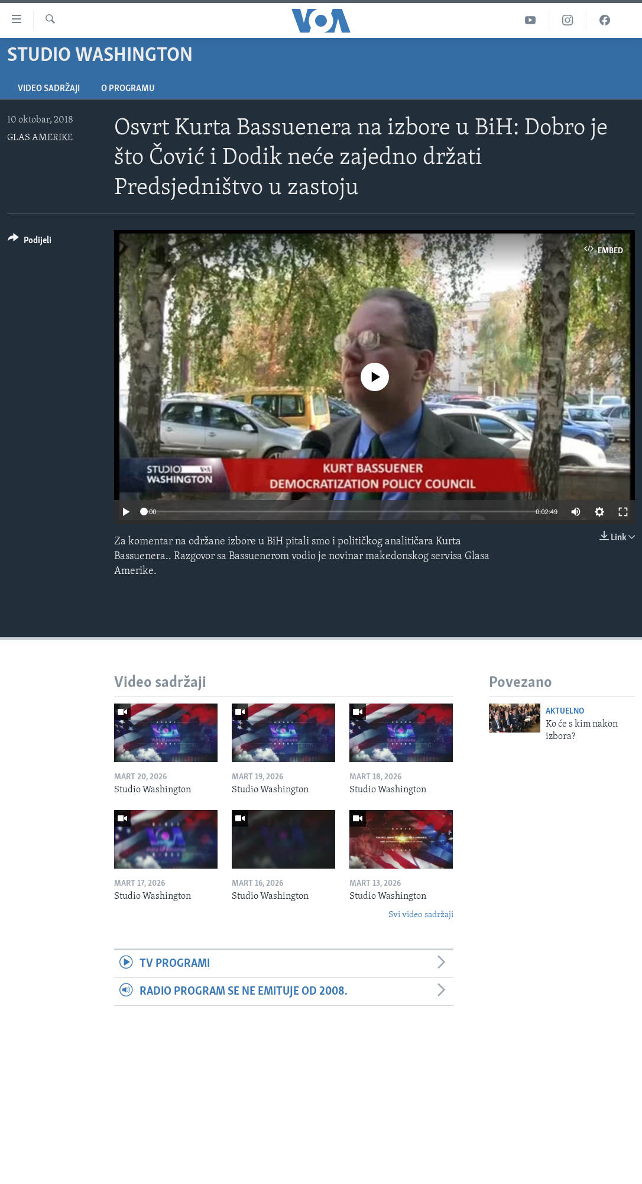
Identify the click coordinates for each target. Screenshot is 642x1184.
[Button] (29, 242)
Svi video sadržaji (420, 915)
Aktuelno (565, 711)
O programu (128, 88)
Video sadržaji (49, 88)
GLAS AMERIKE (40, 138)
